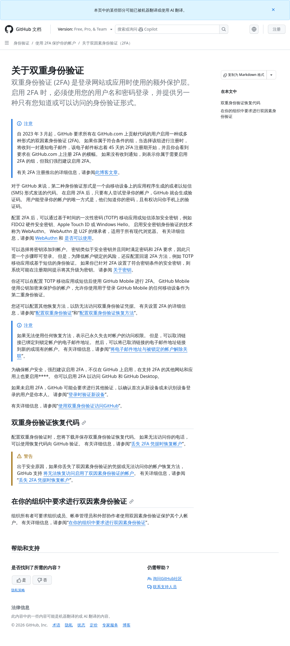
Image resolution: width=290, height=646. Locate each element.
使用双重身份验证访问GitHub (88, 406)
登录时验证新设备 (87, 394)
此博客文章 (106, 172)
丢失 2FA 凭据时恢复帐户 (156, 444)
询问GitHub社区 (164, 578)
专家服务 (110, 625)
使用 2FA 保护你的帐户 (55, 43)
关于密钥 (122, 270)
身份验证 (21, 43)
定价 (94, 625)
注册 (277, 29)
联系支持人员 (162, 586)
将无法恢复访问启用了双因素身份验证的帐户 (88, 473)
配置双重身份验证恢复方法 (107, 313)
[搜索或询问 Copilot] (171, 29)
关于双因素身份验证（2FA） (107, 43)
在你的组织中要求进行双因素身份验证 (72, 501)
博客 (127, 625)
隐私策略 (18, 590)
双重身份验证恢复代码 (48, 422)
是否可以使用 (78, 238)
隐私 (69, 625)
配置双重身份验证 (54, 313)
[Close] (273, 9)
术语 (56, 625)
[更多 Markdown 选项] (271, 74)
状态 (81, 625)
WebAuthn (46, 238)
